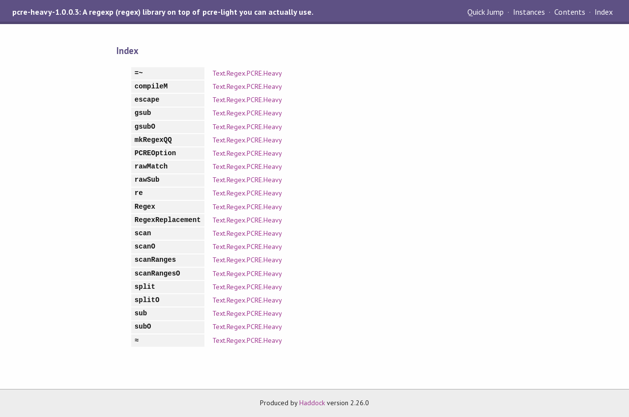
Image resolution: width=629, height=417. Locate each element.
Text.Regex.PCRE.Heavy (247, 73)
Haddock (312, 402)
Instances (529, 12)
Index (604, 12)
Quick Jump (485, 12)
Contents (569, 12)
